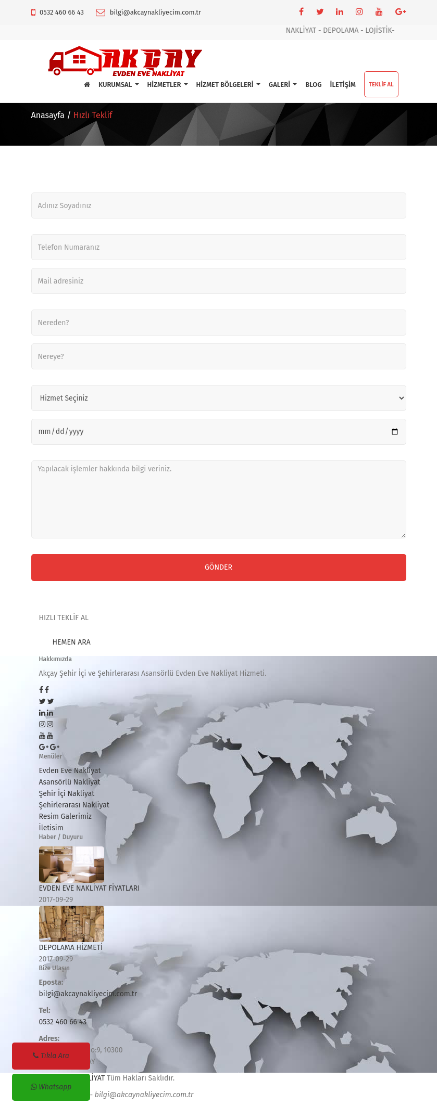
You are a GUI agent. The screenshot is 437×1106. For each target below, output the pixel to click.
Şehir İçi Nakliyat (67, 793)
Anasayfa (48, 115)
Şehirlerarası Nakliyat (74, 805)
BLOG (313, 84)
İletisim (51, 828)
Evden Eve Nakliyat (70, 770)
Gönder (218, 567)
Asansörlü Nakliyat (70, 782)
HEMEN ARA (72, 642)
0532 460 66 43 (62, 12)
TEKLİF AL (381, 84)
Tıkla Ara (51, 1055)
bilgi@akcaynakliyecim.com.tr (155, 12)
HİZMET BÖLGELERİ (228, 84)
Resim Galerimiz (65, 816)
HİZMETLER (167, 84)
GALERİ (283, 84)
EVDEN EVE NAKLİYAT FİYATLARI (89, 888)
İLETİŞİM (343, 84)
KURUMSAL (118, 84)
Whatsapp (51, 1087)
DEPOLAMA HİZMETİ (71, 947)
